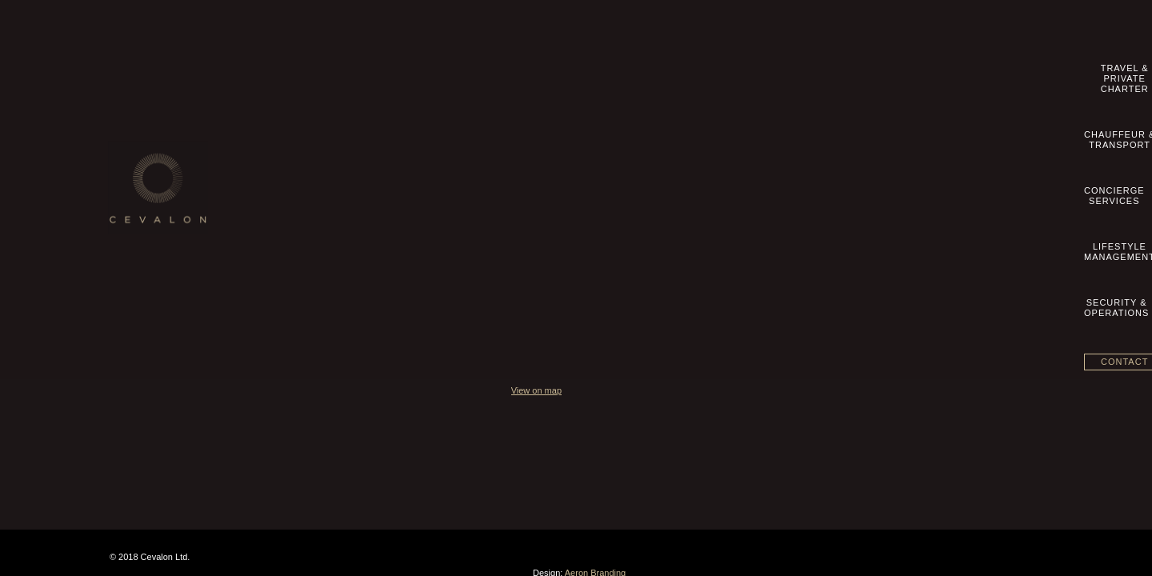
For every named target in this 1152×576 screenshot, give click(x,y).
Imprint (137, 165)
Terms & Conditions (164, 182)
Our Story (142, 132)
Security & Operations (487, 199)
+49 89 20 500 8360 (821, 134)
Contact (999, 71)
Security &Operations (894, 73)
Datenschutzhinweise (167, 232)
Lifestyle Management (487, 182)
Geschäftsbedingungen (171, 199)
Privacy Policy (152, 216)
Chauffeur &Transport (598, 73)
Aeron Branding (1013, 440)
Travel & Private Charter (491, 132)
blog (131, 249)
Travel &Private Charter (484, 73)
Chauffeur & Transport (487, 148)
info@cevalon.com (813, 150)
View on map (773, 262)
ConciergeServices (696, 73)
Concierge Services (481, 165)
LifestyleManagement (794, 73)
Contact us (145, 148)
